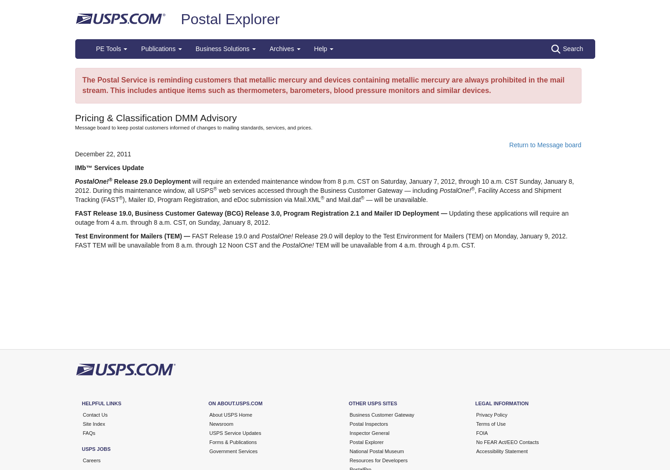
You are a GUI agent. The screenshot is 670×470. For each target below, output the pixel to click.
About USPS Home (230, 415)
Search (567, 49)
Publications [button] (161, 48)
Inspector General (370, 433)
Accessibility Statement (502, 451)
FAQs (89, 433)
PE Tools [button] (112, 48)
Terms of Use (491, 424)
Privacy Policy (491, 415)
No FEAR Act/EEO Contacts (507, 442)
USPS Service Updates (235, 433)
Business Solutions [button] (226, 48)
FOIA (482, 433)
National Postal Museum (377, 451)
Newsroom (221, 424)
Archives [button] (285, 48)
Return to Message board (545, 145)
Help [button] (324, 48)
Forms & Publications (233, 442)
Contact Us (95, 415)
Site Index (94, 424)
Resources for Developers (379, 460)
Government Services (233, 451)
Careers (92, 460)
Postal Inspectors (369, 424)
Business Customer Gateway (382, 415)
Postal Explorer (230, 19)
